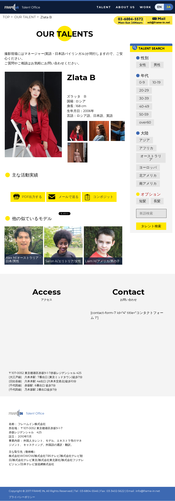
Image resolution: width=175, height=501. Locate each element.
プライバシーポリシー (22, 497)
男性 (157, 65)
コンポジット (103, 197)
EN (159, 7)
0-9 (142, 82)
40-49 (144, 106)
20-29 (144, 90)
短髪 (142, 201)
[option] (33, 115)
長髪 (157, 201)
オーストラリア (150, 158)
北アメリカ (148, 175)
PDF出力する (32, 197)
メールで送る (69, 197)
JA (169, 7)
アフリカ (146, 148)
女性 (142, 65)
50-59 (143, 114)
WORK (145, 7)
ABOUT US (125, 7)
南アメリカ (148, 183)
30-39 (144, 98)
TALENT (104, 7)
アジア (144, 140)
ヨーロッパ (148, 167)
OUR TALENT (25, 17)
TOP (6, 17)
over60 (145, 122)
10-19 (156, 82)
